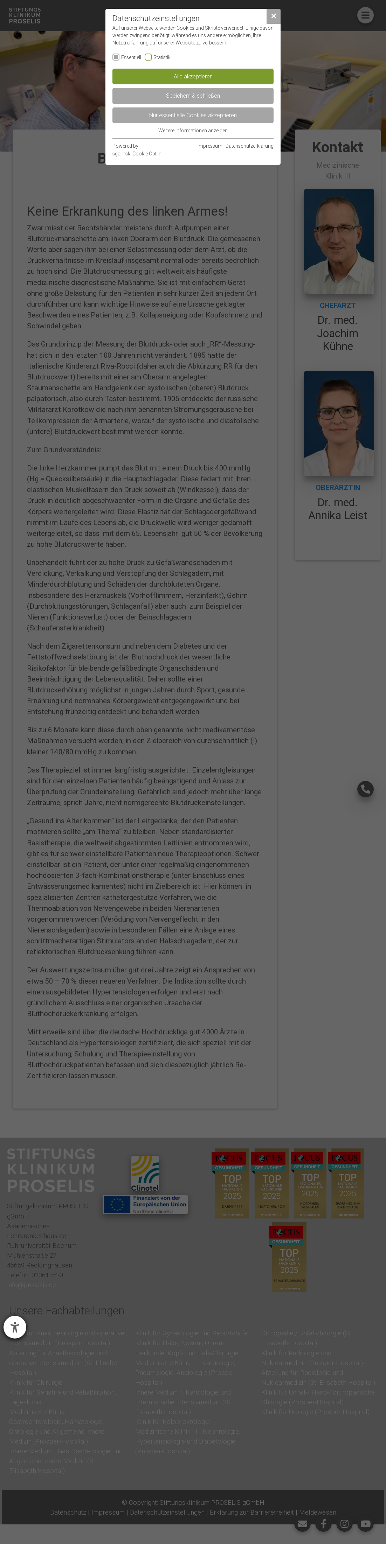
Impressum (210, 146)
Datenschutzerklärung (250, 146)
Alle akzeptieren (193, 76)
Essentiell (131, 57)
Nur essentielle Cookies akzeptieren (193, 115)
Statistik (162, 57)
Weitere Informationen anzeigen (193, 130)
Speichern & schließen (193, 95)
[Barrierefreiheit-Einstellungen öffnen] (15, 1327)
